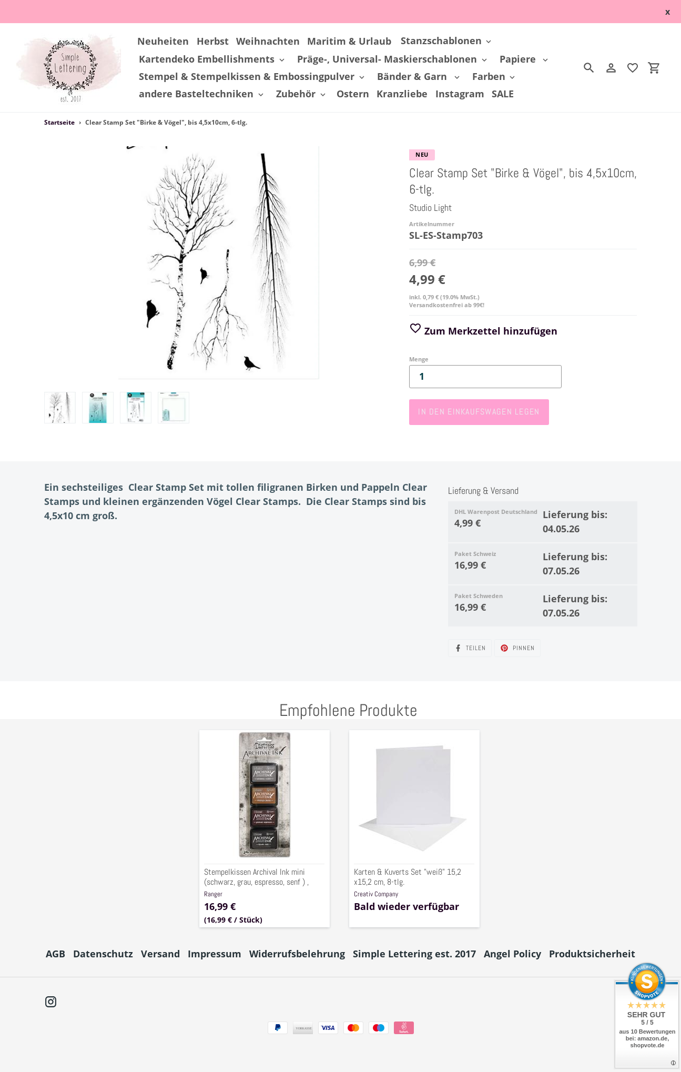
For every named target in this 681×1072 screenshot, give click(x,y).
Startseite (59, 122)
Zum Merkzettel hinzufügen (483, 331)
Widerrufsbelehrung (297, 953)
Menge (419, 359)
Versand (160, 953)
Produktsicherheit (592, 953)
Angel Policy (512, 953)
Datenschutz (103, 953)
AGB (55, 953)
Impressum (214, 953)
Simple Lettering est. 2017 (414, 953)
